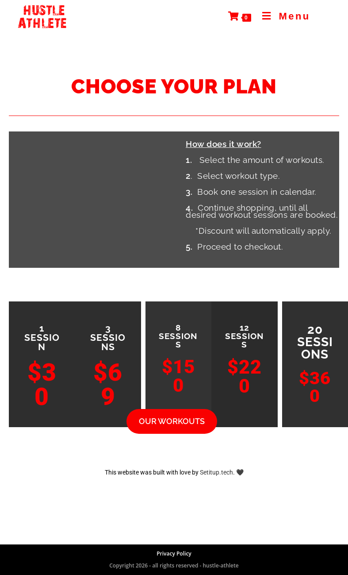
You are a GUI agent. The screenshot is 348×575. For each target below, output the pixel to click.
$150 (178, 376)
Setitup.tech (216, 472)
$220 (244, 376)
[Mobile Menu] (283, 16)
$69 (107, 384)
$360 (315, 387)
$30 (42, 384)
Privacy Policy (174, 553)
